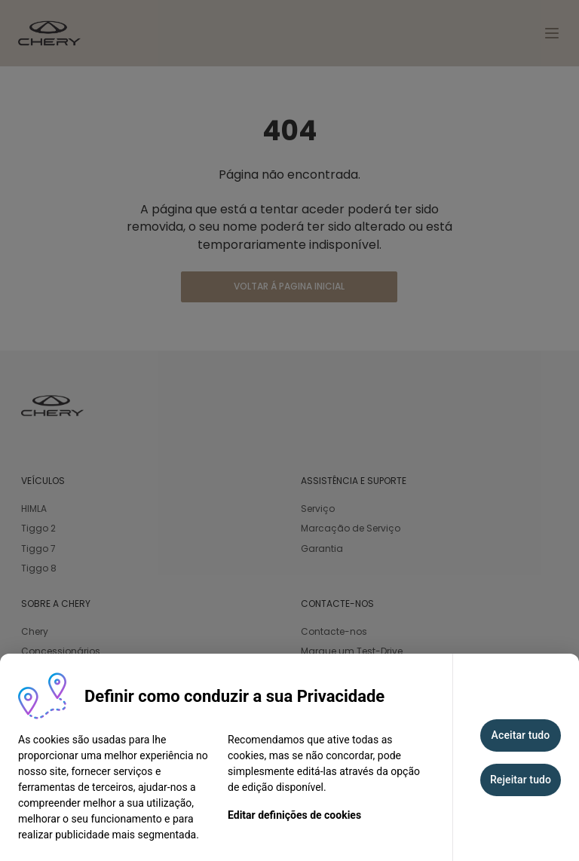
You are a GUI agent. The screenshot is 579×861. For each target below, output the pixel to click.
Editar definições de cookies (294, 815)
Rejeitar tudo (520, 780)
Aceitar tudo (521, 735)
